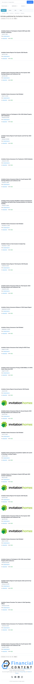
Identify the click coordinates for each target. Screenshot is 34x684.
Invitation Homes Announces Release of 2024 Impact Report (16, 307)
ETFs (15, 10)
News (7, 13)
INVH (12, 38)
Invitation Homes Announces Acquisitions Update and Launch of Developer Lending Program (16, 453)
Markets (3, 10)
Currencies (11, 13)
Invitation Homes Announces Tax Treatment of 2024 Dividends (16, 624)
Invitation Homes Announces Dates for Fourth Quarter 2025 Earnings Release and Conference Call (16, 180)
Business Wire (5, 38)
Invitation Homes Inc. (7, 36)
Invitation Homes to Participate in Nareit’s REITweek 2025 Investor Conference (15, 475)
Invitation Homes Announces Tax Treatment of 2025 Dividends (16, 159)
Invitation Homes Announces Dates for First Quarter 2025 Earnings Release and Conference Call (15, 516)
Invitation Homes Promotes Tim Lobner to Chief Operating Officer (15, 603)
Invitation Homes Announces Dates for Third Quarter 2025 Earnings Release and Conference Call (15, 286)
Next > (15, 18)
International (17, 13)
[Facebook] (15, 677)
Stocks (10, 10)
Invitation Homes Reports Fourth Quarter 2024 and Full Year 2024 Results (16, 581)
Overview (3, 13)
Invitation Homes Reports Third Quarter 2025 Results (14, 264)
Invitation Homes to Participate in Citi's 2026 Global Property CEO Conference (16, 115)
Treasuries (22, 13)
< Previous (3, 18)
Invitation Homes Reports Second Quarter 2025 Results (15, 389)
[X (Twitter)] (12, 677)
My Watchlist (14, 5)
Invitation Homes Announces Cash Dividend (12, 94)
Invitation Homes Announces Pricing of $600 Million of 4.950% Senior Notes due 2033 (17, 368)
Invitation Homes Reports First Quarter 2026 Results (14, 52)
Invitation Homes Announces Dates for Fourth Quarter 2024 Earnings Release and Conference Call (16, 644)
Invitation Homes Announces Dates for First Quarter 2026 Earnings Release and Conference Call (15, 73)
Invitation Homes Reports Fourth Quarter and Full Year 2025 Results (16, 136)
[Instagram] (21, 677)
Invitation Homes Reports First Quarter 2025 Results (14, 495)
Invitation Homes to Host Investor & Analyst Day (13, 244)
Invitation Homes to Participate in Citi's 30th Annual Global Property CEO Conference (16, 560)
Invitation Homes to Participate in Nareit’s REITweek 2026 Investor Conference (15, 31)
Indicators (23, 5)
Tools (21, 10)
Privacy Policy (22, 671)
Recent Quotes (4, 5)
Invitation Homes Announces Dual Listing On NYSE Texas (15, 347)
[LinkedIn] (18, 677)
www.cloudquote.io (27, 668)
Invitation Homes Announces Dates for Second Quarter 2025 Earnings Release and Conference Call (16, 411)
